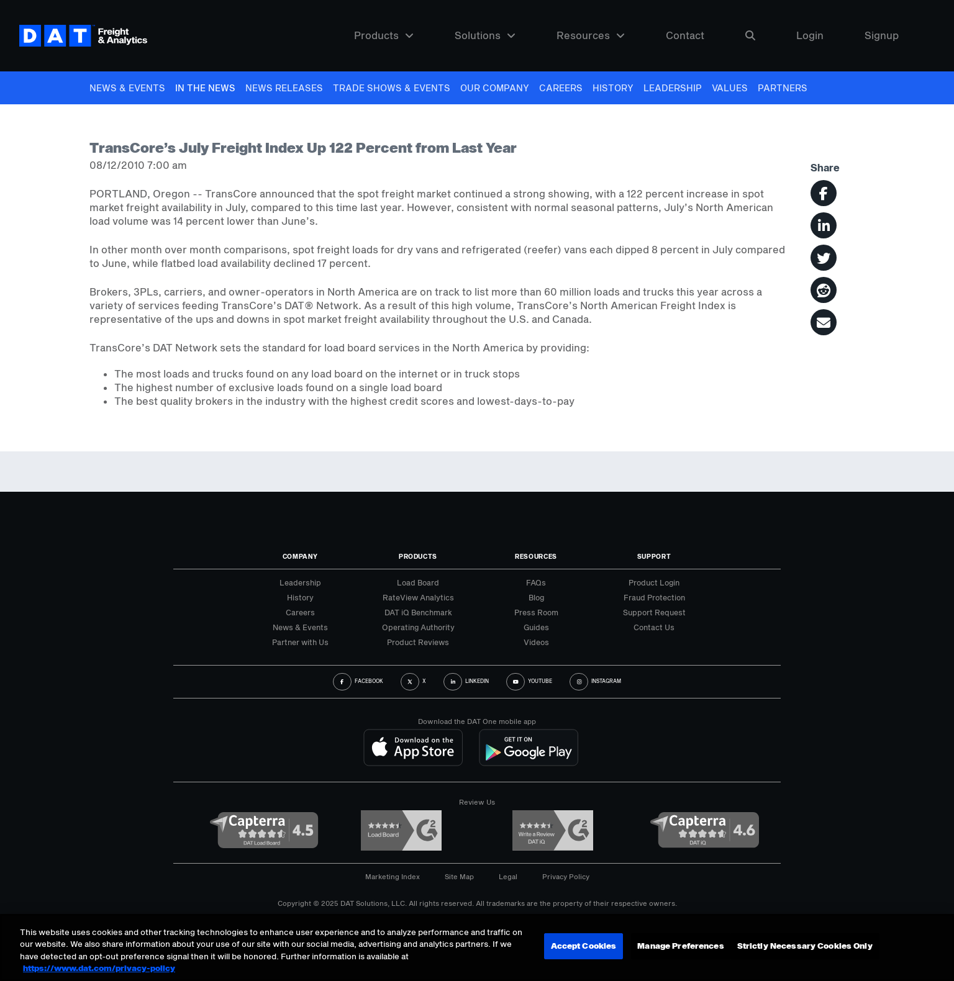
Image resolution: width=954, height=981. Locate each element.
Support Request (654, 612)
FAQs (536, 582)
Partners (782, 88)
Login (810, 36)
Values (730, 88)
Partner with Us (300, 642)
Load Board (418, 582)
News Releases (284, 88)
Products (384, 36)
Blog (536, 597)
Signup (882, 36)
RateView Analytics (418, 597)
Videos (536, 642)
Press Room (536, 612)
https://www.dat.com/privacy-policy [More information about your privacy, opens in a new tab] (99, 968)
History (613, 88)
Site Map (459, 876)
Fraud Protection (654, 597)
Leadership (672, 88)
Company (300, 556)
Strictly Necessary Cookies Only (805, 946)
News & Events (127, 88)
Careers (561, 88)
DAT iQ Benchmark (418, 612)
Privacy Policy (565, 876)
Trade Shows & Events (391, 88)
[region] (477, 947)
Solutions (485, 36)
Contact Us (654, 627)
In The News (205, 88)
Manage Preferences (680, 946)
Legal (508, 876)
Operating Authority (418, 627)
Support (654, 556)
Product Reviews (418, 642)
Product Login (654, 582)
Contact (685, 36)
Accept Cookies (584, 946)
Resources (590, 36)
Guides (536, 627)
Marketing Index (392, 876)
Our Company (494, 88)
